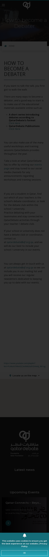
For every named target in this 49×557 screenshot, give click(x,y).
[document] (24, 278)
